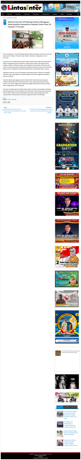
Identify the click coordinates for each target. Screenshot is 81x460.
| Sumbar (53, 14)
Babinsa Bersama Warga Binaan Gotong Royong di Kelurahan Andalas (70, 432)
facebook (73, 2)
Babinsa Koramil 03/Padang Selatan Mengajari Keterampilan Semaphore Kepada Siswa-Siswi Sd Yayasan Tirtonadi (29, 24)
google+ (75, 2)
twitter (70, 2)
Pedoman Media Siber (40, 455)
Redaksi (40, 456)
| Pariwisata (34, 14)
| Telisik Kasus (43, 14)
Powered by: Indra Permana (40, 458)
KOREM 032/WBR (11, 99)
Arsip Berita (67, 407)
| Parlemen (16, 14)
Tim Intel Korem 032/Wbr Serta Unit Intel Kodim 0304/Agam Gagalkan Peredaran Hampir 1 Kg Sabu (70, 415)
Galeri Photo (74, 407)
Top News (60, 407)
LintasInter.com (33, 454)
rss (78, 2)
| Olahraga (67, 14)
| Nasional (7, 14)
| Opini (60, 14)
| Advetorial (25, 14)
